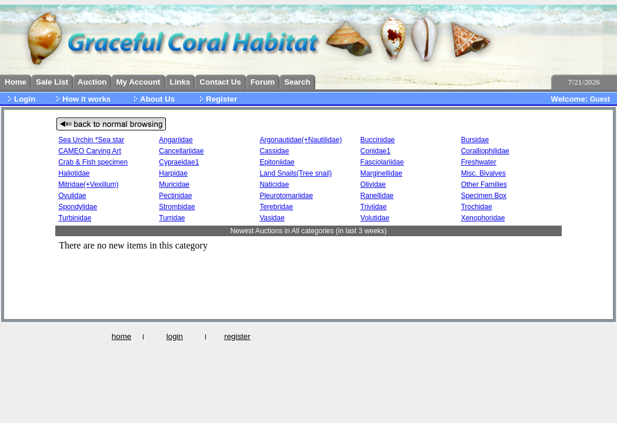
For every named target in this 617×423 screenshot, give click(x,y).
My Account (138, 82)
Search (297, 82)
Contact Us (220, 82)
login (174, 336)
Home (15, 82)
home (121, 336)
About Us (157, 99)
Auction (92, 82)
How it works (86, 99)
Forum (263, 82)
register (237, 336)
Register (221, 99)
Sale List (52, 82)
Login (24, 99)
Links (180, 82)
